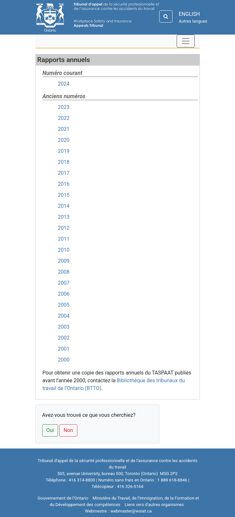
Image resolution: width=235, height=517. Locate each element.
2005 (64, 305)
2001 (64, 349)
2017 (64, 173)
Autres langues (193, 21)
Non (68, 430)
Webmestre (96, 511)
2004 (64, 316)
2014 (64, 206)
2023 (64, 107)
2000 (64, 360)
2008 (64, 272)
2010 (64, 250)
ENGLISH (189, 14)
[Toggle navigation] (186, 41)
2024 (64, 84)
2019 (64, 151)
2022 (64, 118)
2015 (64, 195)
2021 (64, 129)
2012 (64, 228)
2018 (64, 162)
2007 (64, 283)
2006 (64, 294)
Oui (50, 430)
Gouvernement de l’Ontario (63, 498)
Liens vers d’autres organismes (154, 504)
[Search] (165, 16)
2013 (64, 217)
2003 (64, 327)
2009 (64, 261)
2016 (64, 184)
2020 (64, 140)
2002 (64, 338)
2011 (64, 239)
